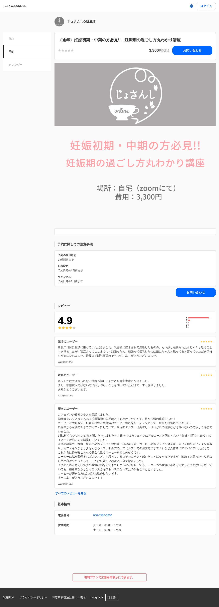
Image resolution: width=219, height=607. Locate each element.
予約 (11, 51)
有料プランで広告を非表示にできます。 (109, 577)
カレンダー (15, 64)
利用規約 (8, 597)
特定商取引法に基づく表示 (69, 597)
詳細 (11, 38)
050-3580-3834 (102, 515)
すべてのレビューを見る (70, 493)
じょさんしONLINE (14, 5)
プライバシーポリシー (33, 597)
